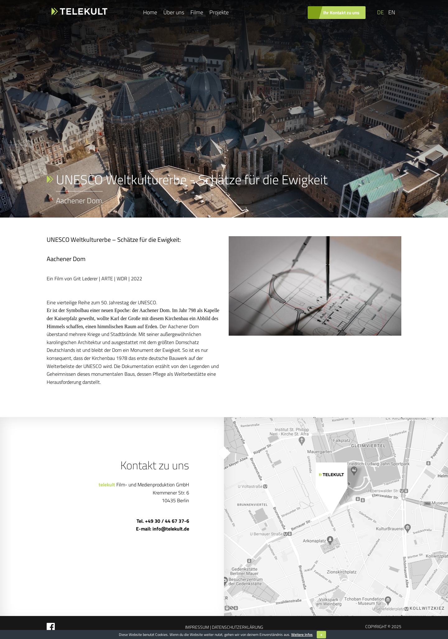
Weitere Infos (302, 634)
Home (150, 12)
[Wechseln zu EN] (391, 12)
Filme (196, 12)
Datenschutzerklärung (237, 627)
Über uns (173, 12)
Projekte (219, 12)
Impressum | (198, 627)
